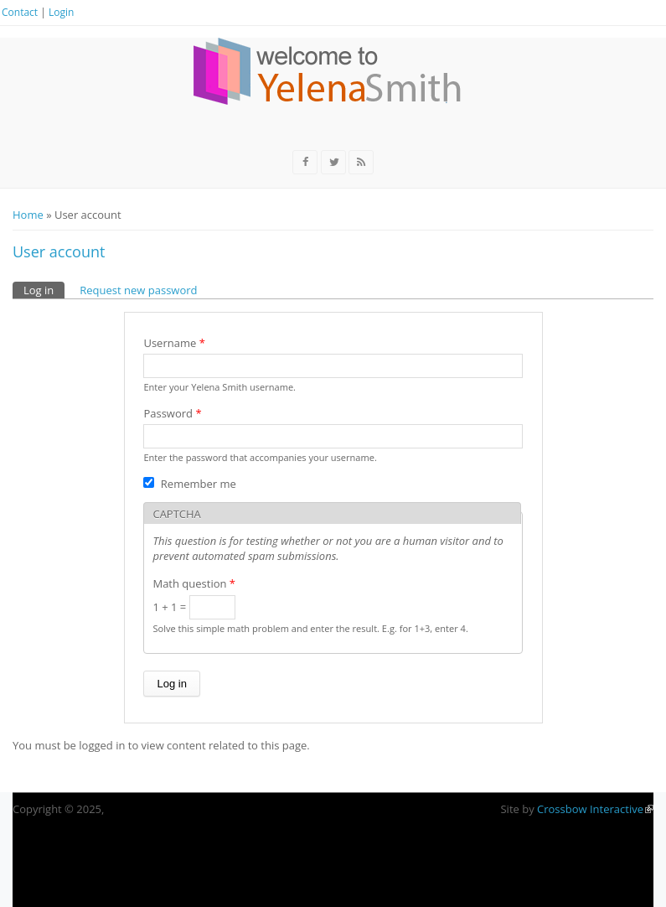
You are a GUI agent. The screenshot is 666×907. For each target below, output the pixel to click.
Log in (44, 290)
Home (28, 214)
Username (173, 342)
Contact (20, 12)
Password (172, 413)
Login (61, 12)
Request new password (138, 290)
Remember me (198, 483)
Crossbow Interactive (595, 808)
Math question (193, 583)
